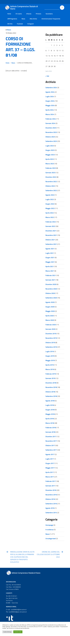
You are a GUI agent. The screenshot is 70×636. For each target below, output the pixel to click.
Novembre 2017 (51, 441)
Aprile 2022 (49, 213)
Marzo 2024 (49, 114)
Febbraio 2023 (50, 168)
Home (9, 14)
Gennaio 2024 (50, 123)
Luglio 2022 (49, 199)
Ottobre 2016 (50, 499)
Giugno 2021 (49, 257)
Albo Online (33, 19)
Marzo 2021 (49, 271)
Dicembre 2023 (50, 128)
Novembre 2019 (51, 338)
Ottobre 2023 (50, 137)
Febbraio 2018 (50, 427)
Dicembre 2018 (50, 383)
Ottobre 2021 (50, 239)
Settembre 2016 (51, 503)
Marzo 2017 (49, 477)
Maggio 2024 (50, 105)
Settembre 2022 (51, 190)
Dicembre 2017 (50, 436)
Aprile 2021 (49, 266)
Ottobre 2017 (50, 445)
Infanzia (28, 14)
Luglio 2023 (49, 145)
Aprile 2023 (49, 159)
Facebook (20, 24)
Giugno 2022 (49, 204)
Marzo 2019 (49, 369)
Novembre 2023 (51, 132)
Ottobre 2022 (50, 186)
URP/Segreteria (12, 19)
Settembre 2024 (51, 87)
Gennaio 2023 (50, 172)
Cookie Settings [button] (7, 632)
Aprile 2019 (49, 365)
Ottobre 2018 (50, 392)
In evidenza (49, 529)
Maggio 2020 (50, 311)
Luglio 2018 (49, 405)
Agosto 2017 (49, 454)
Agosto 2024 (49, 92)
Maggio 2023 (50, 154)
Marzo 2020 (49, 320)
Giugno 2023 (49, 150)
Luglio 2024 (49, 96)
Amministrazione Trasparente (51, 19)
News (23, 19)
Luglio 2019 (49, 351)
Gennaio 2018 (50, 432)
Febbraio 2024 (50, 119)
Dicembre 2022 (50, 177)
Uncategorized (50, 538)
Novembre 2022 (51, 181)
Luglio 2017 (49, 459)
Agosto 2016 (49, 508)
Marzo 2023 (49, 163)
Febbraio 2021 (50, 275)
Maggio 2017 (50, 468)
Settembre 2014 (51, 512)
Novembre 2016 (51, 494)
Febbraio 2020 (50, 324)
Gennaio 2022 (50, 226)
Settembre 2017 (51, 450)
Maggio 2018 (50, 414)
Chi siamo (19, 14)
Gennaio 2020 (50, 329)
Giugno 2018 (49, 409)
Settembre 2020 (51, 298)
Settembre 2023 (51, 141)
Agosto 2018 (49, 400)
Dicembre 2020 (50, 284)
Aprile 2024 (49, 110)
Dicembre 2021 (50, 231)
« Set (47, 76)
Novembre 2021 (51, 235)
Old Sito (9, 24)
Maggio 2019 (50, 360)
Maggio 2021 (50, 262)
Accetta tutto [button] (17, 632)
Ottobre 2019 (50, 342)
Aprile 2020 (49, 315)
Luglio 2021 (49, 253)
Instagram (30, 24)
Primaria (38, 14)
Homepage (49, 525)
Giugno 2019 (49, 356)
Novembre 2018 (51, 387)
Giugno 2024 (49, 101)
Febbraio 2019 (50, 374)
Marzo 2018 (49, 423)
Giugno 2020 (49, 306)
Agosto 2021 (49, 248)
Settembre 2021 (51, 244)
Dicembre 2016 (50, 490)
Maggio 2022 (50, 208)
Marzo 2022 (49, 217)
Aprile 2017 (49, 472)
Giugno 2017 (49, 463)
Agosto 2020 (49, 302)
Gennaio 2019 (50, 378)
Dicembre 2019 (50, 333)
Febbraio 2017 (50, 481)
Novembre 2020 (51, 289)
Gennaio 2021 (50, 280)
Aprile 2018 (49, 418)
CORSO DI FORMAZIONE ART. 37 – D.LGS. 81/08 (20, 46)
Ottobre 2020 (50, 293)
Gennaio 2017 (50, 485)
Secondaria (49, 14)
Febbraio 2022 (50, 222)
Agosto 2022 (49, 195)
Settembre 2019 (51, 347)
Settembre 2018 (51, 396)
